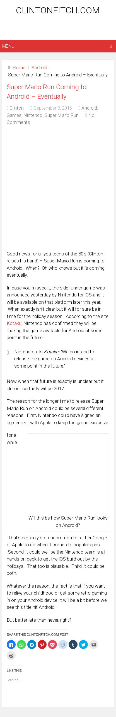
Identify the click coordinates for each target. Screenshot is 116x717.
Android (39, 67)
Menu (8, 46)
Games (14, 115)
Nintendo (32, 115)
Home (18, 67)
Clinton (16, 108)
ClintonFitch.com (58, 10)
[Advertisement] (59, 28)
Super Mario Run (61, 115)
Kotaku (14, 323)
